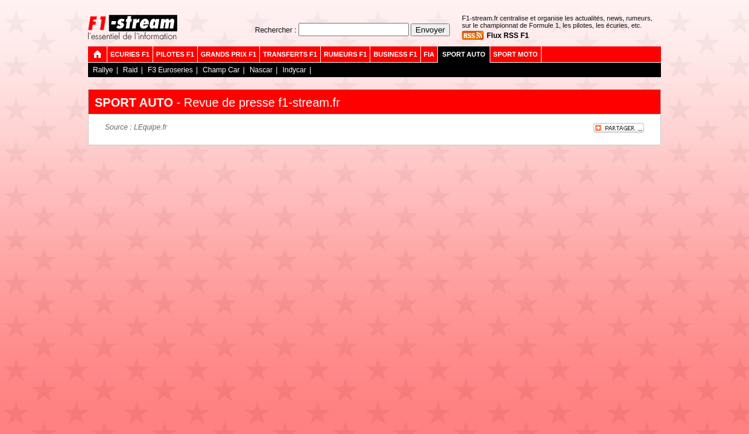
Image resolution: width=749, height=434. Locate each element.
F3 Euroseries (170, 70)
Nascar (261, 70)
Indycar (294, 70)
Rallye (103, 70)
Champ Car (221, 70)
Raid (130, 70)
